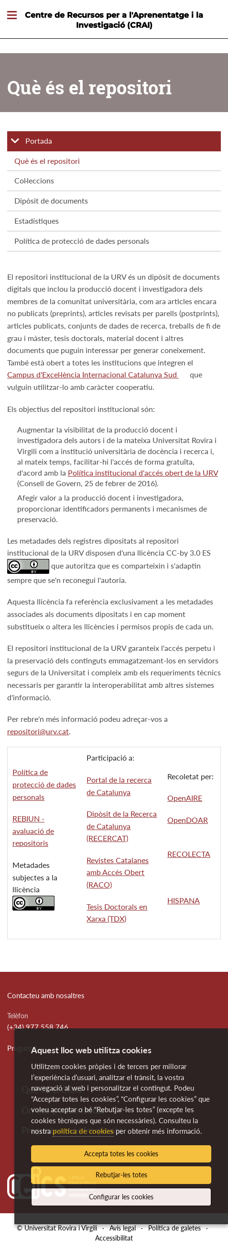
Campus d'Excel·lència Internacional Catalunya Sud (93, 374)
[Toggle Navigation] (12, 15)
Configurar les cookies (121, 1197)
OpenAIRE (184, 797)
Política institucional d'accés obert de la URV (143, 472)
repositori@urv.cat (38, 731)
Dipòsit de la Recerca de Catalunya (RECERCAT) (122, 826)
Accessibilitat (114, 1238)
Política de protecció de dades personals (81, 240)
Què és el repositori (47, 160)
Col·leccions (34, 180)
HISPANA (183, 900)
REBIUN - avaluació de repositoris (33, 830)
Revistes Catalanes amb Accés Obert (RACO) (118, 872)
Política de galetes (174, 1228)
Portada (38, 140)
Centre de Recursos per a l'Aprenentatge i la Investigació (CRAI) (114, 20)
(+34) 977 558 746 (37, 1027)
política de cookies (83, 1131)
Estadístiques (36, 220)
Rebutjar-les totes (121, 1175)
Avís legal (122, 1228)
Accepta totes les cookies (121, 1154)
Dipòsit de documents (51, 200)
